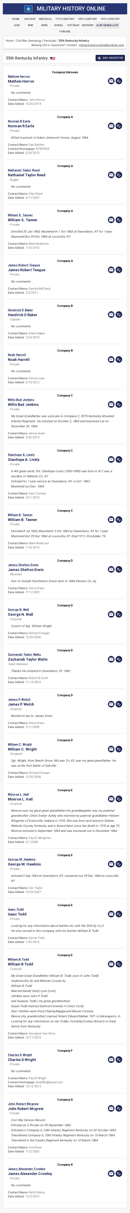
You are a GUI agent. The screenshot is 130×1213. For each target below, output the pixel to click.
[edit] (119, 81)
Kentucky (50, 40)
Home (10, 40)
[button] (48, 76)
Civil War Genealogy (29, 40)
